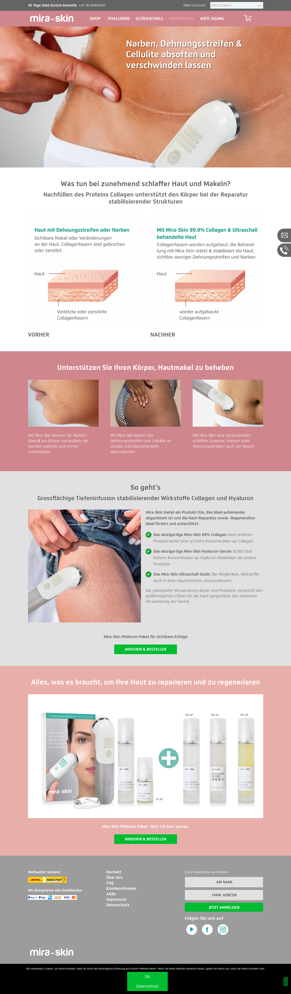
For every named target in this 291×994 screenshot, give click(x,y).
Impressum (116, 899)
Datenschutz (118, 905)
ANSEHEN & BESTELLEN (145, 649)
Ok (147, 976)
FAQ (110, 883)
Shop (96, 18)
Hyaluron (119, 18)
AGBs (111, 894)
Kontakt (113, 872)
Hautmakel (181, 18)
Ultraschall (149, 18)
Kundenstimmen (121, 888)
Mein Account (194, 5)
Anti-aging (212, 18)
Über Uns (114, 877)
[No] (285, 981)
